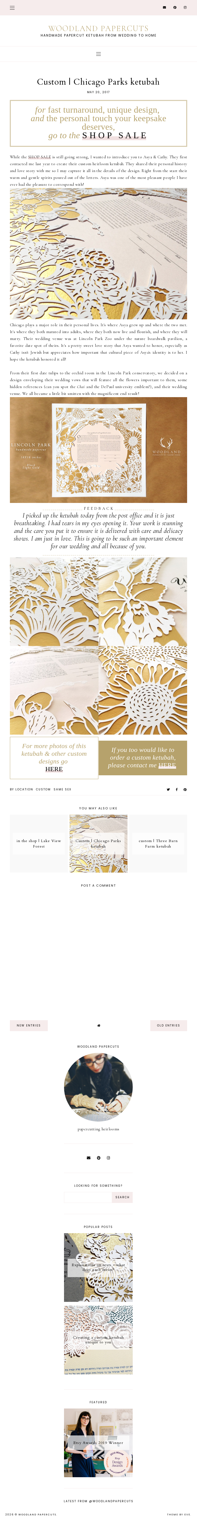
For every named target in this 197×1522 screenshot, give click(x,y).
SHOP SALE (39, 156)
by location (21, 789)
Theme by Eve (178, 1514)
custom (43, 789)
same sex (62, 789)
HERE (54, 769)
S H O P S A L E (114, 135)
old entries (168, 1025)
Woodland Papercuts (98, 28)
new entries (29, 1025)
